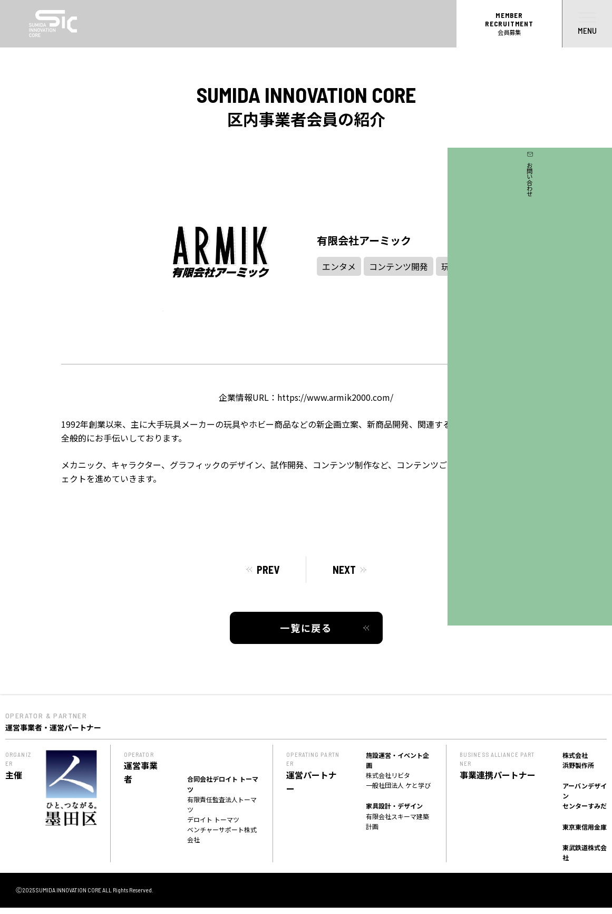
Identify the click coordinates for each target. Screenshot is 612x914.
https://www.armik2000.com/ (335, 397)
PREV (268, 569)
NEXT (344, 569)
